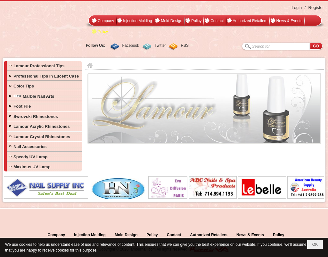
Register (316, 7)
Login (296, 7)
